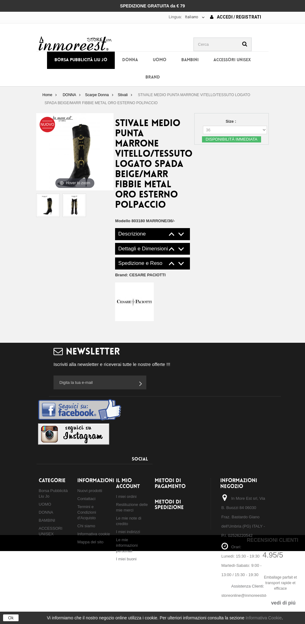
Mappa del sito (90, 542)
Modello (122, 221)
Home (47, 95)
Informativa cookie (93, 534)
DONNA (130, 60)
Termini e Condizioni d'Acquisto (86, 512)
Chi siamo (86, 526)
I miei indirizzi (128, 531)
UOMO (159, 60)
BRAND (152, 77)
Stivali (123, 95)
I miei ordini (126, 496)
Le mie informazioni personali (127, 545)
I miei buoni (126, 559)
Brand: (140, 275)
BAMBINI (190, 60)
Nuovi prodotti (89, 490)
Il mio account (128, 483)
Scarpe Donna (97, 95)
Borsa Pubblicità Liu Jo (80, 60)
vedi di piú (283, 602)
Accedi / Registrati (235, 17)
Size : (232, 121)
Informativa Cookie (264, 617)
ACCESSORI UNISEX (232, 60)
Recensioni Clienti (272, 540)
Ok (11, 617)
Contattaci (86, 498)
